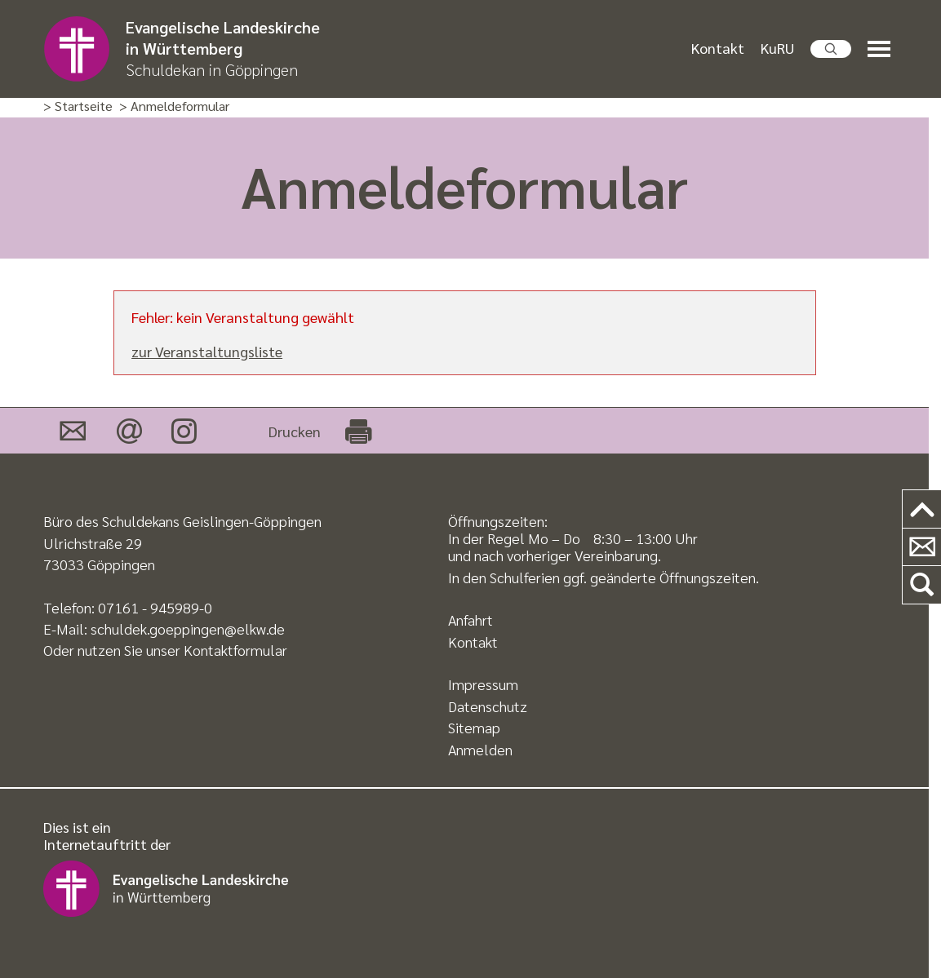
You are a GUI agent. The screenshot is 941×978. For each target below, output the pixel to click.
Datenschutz (487, 706)
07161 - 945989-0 (155, 607)
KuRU (777, 47)
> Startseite (78, 106)
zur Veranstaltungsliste (206, 351)
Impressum (483, 684)
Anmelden (480, 749)
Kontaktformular (235, 649)
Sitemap (474, 727)
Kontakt (717, 47)
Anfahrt (470, 619)
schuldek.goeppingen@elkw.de (188, 628)
